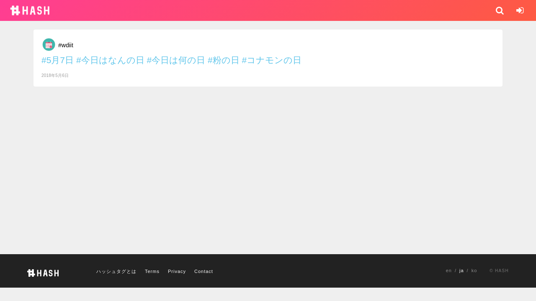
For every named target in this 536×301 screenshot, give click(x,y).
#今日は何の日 (176, 60)
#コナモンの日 (272, 60)
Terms (152, 271)
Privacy (177, 271)
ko (474, 270)
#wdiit (65, 45)
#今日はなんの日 (110, 60)
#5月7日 (57, 60)
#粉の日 (224, 60)
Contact (203, 271)
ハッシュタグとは (116, 271)
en (449, 270)
